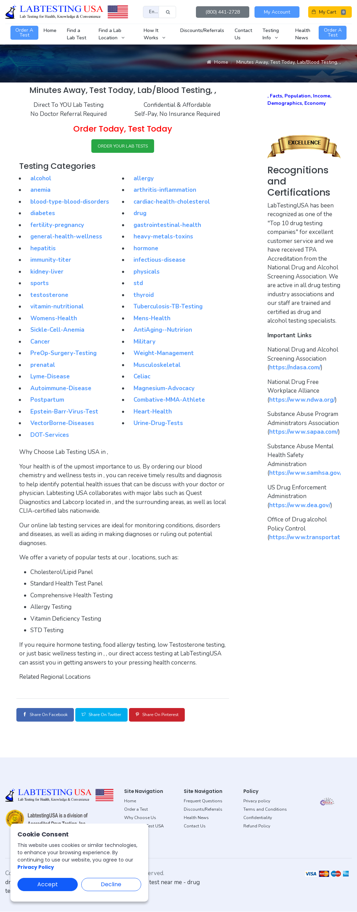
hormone (146, 249)
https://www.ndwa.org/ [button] (302, 400)
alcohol (40, 179)
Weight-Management (164, 355)
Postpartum (47, 401)
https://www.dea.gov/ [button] (300, 505)
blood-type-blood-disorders (69, 203)
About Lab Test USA (144, 826)
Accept (47, 884)
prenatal (42, 366)
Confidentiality (257, 818)
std (138, 285)
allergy (144, 179)
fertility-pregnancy (57, 226)
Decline (111, 884)
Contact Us (195, 826)
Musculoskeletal (157, 366)
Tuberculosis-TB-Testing (168, 308)
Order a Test (136, 809)
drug (140, 215)
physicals (147, 273)
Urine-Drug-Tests (158, 424)
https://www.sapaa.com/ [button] (303, 432)
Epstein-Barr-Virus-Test (64, 413)
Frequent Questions (203, 801)
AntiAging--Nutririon (163, 331)
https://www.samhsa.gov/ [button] (305, 473)
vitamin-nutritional (57, 308)
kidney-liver (46, 273)
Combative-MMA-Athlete (169, 401)
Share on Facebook (49, 715)
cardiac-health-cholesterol (172, 203)
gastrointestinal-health (167, 226)
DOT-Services (49, 436)
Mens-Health (152, 319)
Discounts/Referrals (203, 809)
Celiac (142, 378)
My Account (277, 12)
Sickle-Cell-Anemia (57, 331)
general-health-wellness (66, 238)
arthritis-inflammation (165, 191)
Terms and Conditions (265, 809)
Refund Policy (256, 826)
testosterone (49, 296)
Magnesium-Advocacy (164, 389)
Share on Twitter (115, 715)
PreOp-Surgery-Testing (63, 355)
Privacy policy (256, 801)
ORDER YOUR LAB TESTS (123, 146)
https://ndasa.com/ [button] (295, 367)
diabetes (42, 215)
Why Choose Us (140, 818)
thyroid (144, 296)
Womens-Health (53, 319)
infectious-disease (159, 261)
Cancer (40, 343)
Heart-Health (153, 413)
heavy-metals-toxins (163, 238)
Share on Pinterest (180, 715)
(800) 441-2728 (222, 12)
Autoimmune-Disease (60, 389)
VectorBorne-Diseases (62, 424)
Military (144, 343)
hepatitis (43, 249)
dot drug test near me (153, 883)
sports (39, 285)
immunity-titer (50, 261)
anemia (40, 191)
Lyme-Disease (50, 378)
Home (217, 62)
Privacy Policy (35, 867)
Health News (196, 818)
